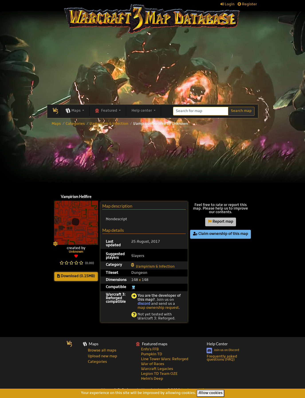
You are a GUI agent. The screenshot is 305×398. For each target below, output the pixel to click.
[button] (74, 111)
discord (144, 304)
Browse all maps (102, 350)
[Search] (200, 111)
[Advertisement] (152, 159)
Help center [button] (142, 111)
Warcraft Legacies (157, 369)
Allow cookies (210, 393)
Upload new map (102, 356)
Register (247, 4)
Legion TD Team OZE (159, 374)
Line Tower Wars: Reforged (164, 359)
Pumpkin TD (151, 354)
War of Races (152, 364)
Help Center (217, 343)
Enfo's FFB (150, 349)
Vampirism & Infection (109, 124)
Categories (75, 124)
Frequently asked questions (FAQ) (222, 358)
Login (227, 4)
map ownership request (158, 308)
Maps (56, 124)
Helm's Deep (152, 379)
